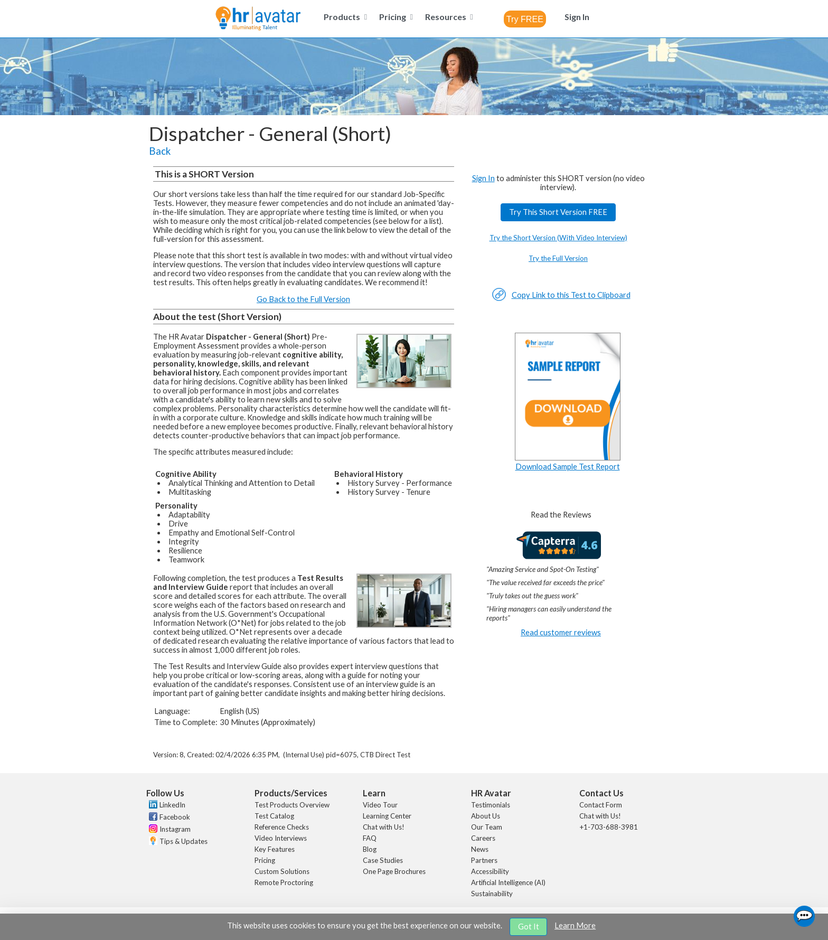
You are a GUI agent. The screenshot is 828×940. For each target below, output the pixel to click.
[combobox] (525, 19)
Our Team (486, 827)
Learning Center (387, 816)
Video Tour (380, 805)
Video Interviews (281, 838)
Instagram (175, 829)
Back (160, 151)
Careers (483, 838)
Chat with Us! (383, 827)
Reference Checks (282, 827)
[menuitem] (343, 16)
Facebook (174, 817)
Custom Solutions (282, 871)
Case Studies (383, 860)
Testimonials (490, 805)
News (479, 849)
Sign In (483, 178)
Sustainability (492, 893)
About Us (485, 816)
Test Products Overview (292, 805)
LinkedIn (172, 805)
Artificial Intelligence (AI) (508, 882)
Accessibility (490, 871)
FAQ (370, 838)
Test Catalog (274, 816)
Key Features (275, 849)
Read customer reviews (561, 632)
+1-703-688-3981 (608, 827)
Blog (370, 849)
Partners (484, 860)
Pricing (265, 860)
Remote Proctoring (284, 882)
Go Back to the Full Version (303, 299)
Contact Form (600, 805)
